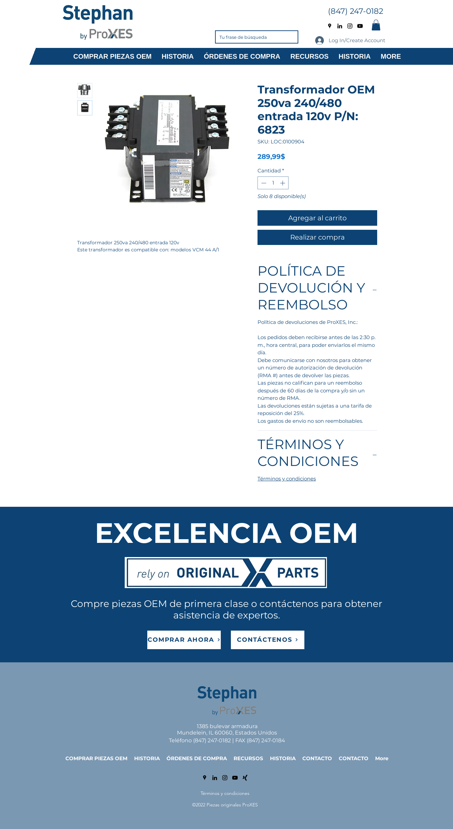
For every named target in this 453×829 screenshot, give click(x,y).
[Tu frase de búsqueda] (246, 37)
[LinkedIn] (339, 26)
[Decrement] (263, 183)
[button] (376, 25)
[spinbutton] (273, 183)
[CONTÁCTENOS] (267, 640)
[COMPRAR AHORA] (184, 640)
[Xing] (245, 777)
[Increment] (283, 183)
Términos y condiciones (287, 478)
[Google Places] (329, 26)
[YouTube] (360, 26)
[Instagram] (349, 26)
